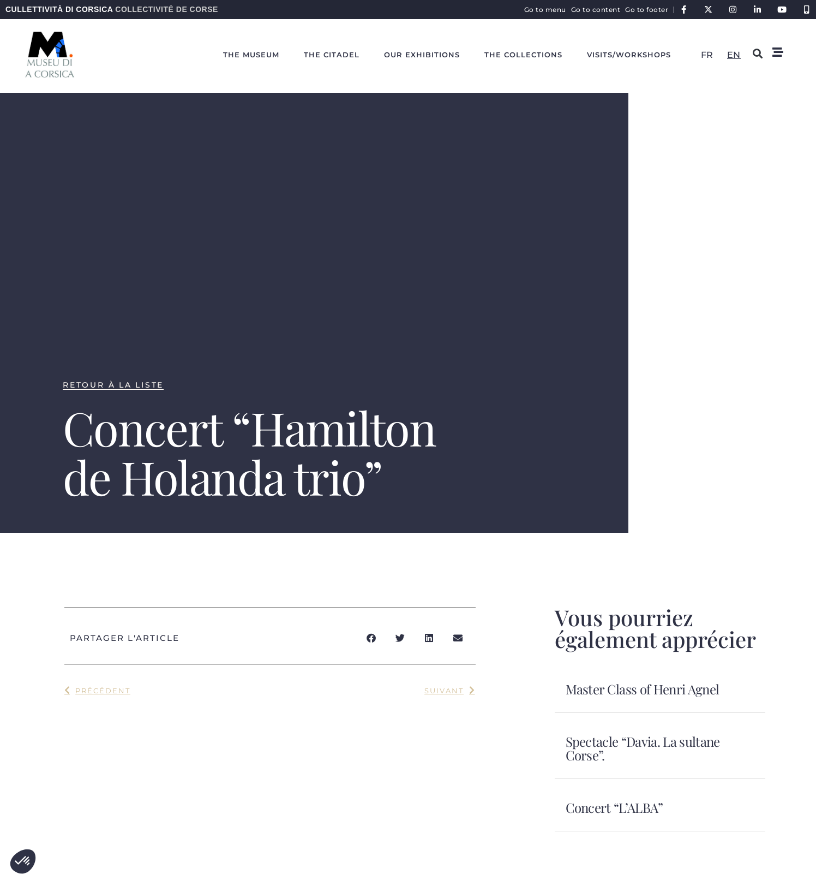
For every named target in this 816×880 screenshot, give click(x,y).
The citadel (331, 54)
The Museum (251, 54)
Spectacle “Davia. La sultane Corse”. (643, 748)
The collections (523, 54)
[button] (23, 861)
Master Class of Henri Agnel (642, 689)
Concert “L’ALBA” (614, 807)
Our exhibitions (422, 54)
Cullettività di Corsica (111, 9)
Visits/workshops (629, 54)
